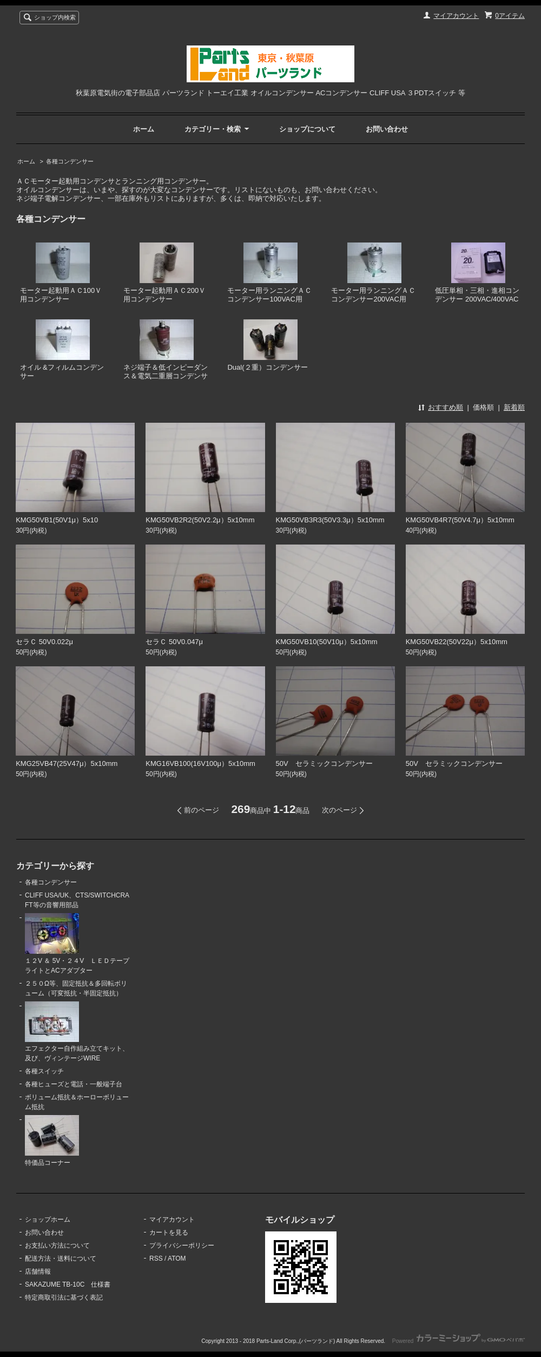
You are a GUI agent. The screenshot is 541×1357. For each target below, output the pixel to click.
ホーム (143, 129)
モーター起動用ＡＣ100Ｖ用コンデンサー (61, 273)
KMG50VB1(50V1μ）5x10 (57, 520)
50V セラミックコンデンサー (324, 763)
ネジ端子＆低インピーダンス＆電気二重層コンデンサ (165, 350)
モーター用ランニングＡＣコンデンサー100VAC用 (269, 273)
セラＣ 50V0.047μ (174, 642)
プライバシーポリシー (181, 1245)
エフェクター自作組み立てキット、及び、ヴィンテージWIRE (77, 1032)
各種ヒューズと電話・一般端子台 (73, 1084)
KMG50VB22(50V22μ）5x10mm (456, 642)
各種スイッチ (44, 1071)
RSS (156, 1258)
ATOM (177, 1258)
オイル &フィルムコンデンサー (62, 350)
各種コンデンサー (70, 161)
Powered (458, 1341)
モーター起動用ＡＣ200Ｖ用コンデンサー (164, 273)
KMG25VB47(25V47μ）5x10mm (66, 763)
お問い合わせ (387, 129)
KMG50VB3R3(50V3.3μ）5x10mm (330, 520)
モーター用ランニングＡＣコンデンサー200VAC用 (373, 273)
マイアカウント (456, 15)
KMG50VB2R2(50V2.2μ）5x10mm (200, 520)
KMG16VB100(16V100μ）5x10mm (200, 763)
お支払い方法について (57, 1245)
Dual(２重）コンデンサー (267, 345)
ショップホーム (47, 1219)
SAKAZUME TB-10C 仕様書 (67, 1284)
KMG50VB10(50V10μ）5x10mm (327, 642)
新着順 (514, 407)
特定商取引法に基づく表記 (64, 1297)
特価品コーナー (52, 1140)
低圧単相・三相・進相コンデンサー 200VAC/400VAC (477, 273)
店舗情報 (38, 1271)
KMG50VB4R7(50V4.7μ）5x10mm (460, 520)
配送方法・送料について (60, 1258)
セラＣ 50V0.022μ (44, 642)
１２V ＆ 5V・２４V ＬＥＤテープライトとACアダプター (77, 943)
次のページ (339, 810)
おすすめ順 (445, 407)
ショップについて (307, 129)
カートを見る (168, 1232)
